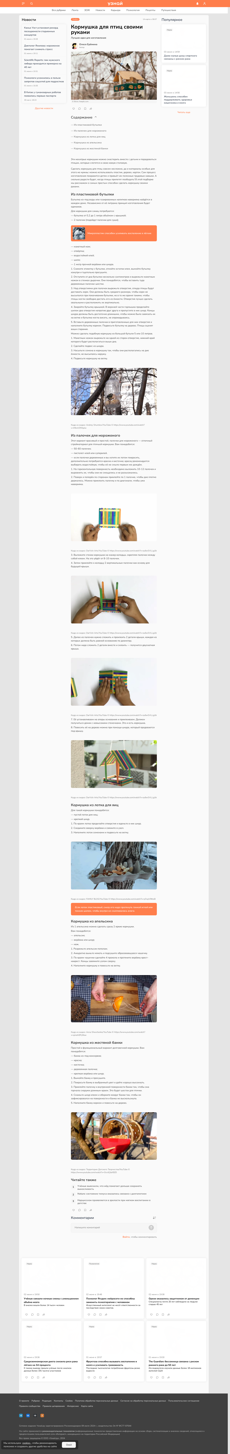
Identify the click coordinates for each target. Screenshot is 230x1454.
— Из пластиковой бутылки (86, 124)
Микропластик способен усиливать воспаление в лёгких (119, 233)
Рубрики (36, 1400)
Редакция (47, 1400)
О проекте (24, 1400)
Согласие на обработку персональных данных (143, 1400)
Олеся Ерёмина (88, 44)
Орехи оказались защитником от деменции (174, 1298)
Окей (69, 1444)
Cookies (69, 1400)
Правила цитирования (54, 1406)
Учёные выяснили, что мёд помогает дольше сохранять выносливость (109, 1188)
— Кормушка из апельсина (86, 142)
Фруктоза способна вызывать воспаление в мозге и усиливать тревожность (111, 1363)
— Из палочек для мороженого (88, 130)
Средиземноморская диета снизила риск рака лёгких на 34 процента (51, 1363)
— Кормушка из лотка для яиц (88, 136)
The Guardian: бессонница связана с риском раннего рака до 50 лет (174, 1363)
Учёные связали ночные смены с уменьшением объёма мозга (51, 1300)
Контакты (58, 1400)
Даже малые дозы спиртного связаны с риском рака (180, 57)
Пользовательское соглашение (183, 1400)
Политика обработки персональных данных (96, 1400)
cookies (26, 1443)
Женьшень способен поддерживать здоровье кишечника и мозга (178, 99)
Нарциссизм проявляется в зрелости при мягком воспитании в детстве (113, 1202)
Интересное (73, 1406)
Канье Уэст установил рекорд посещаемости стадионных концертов (41, 31)
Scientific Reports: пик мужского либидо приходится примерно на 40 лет (42, 63)
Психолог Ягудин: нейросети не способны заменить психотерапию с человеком (110, 1300)
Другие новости (44, 108)
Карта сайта (87, 1406)
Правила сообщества (29, 1406)
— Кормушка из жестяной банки (89, 148)
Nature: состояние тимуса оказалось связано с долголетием (111, 1193)
